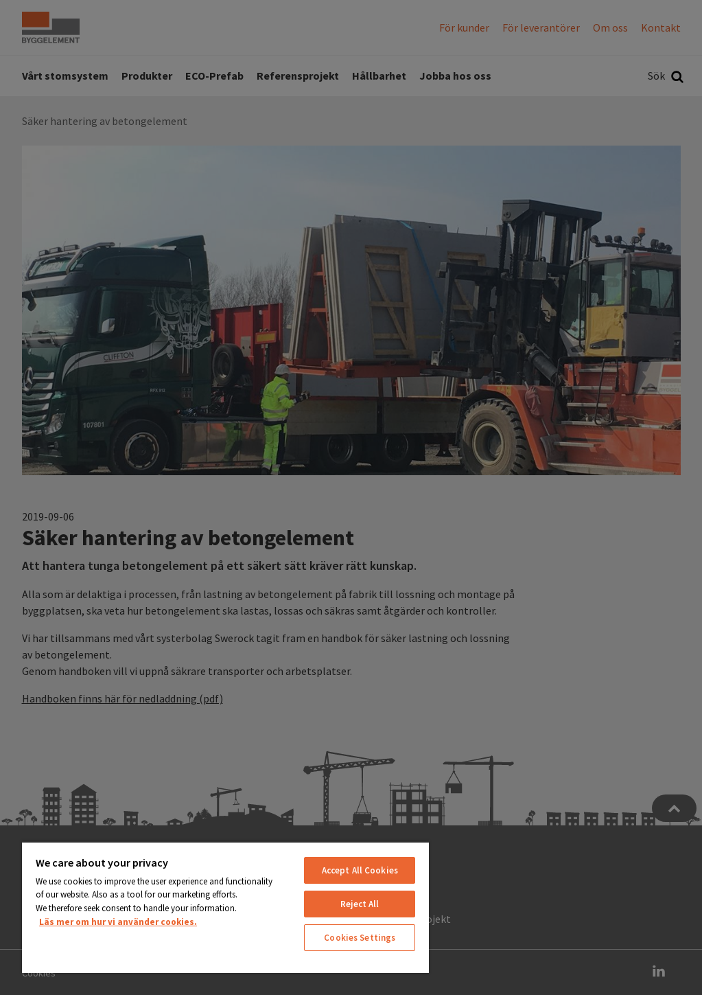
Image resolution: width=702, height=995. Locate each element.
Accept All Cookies (360, 870)
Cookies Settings (359, 937)
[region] (225, 907)
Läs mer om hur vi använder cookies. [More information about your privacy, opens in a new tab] (118, 922)
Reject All (359, 904)
